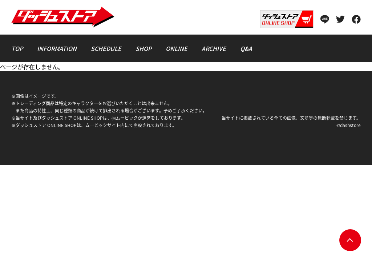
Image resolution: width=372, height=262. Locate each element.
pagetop (350, 240)
